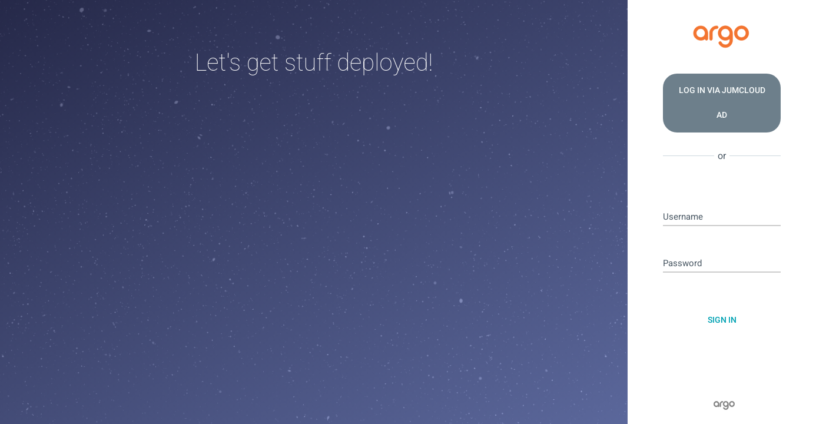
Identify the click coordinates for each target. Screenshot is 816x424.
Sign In (722, 320)
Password (682, 263)
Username (683, 217)
